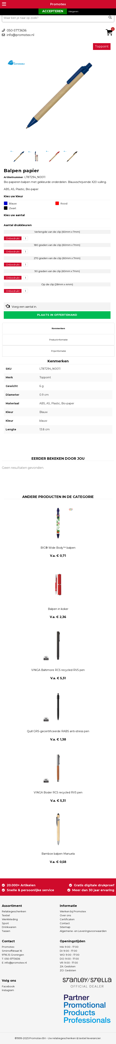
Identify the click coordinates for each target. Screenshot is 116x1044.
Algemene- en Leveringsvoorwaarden (83, 930)
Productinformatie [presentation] (58, 339)
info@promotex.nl (20, 35)
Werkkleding (10, 919)
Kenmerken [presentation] (58, 328)
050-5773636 (16, 30)
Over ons (65, 915)
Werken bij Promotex (73, 911)
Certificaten (67, 919)
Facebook (8, 986)
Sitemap (65, 927)
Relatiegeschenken (14, 911)
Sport (5, 923)
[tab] (58, 328)
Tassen (6, 930)
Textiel (6, 915)
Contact (65, 923)
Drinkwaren (9, 927)
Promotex (58, 4)
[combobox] (58, 18)
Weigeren (73, 11)
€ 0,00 (110, 27)
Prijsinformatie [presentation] (58, 351)
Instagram (8, 990)
